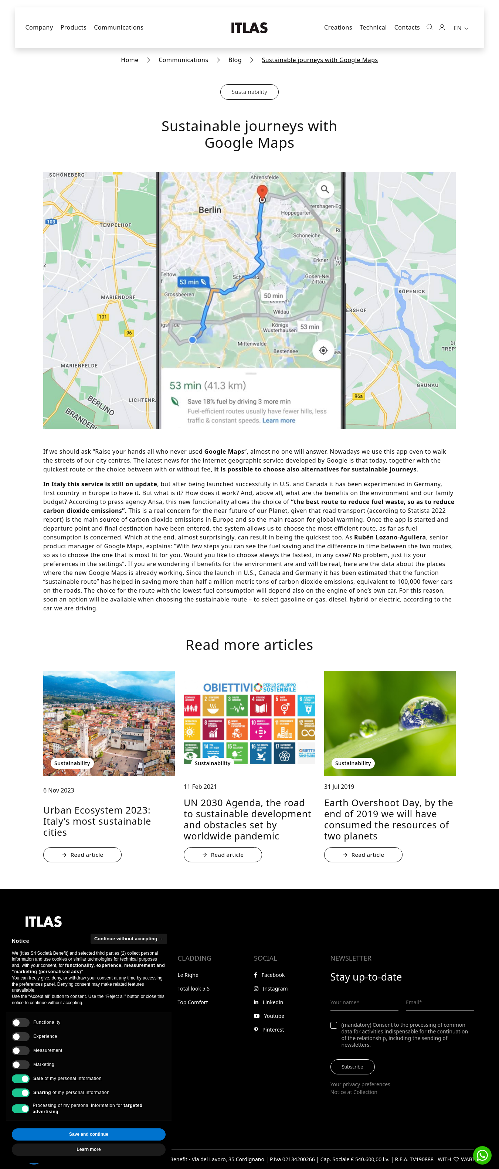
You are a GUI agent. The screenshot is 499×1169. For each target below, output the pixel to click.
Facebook (269, 974)
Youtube (269, 1015)
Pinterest (269, 1029)
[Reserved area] (442, 27)
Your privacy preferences (360, 1084)
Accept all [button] (128, 1145)
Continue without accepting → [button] (128, 949)
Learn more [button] (89, 1160)
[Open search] (429, 27)
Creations (338, 27)
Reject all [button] (50, 1145)
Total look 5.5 (194, 988)
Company (39, 27)
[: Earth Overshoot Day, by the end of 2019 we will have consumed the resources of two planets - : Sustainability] (390, 723)
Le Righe (188, 974)
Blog (235, 60)
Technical (373, 27)
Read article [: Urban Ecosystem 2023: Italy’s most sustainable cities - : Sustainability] (82, 854)
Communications (118, 27)
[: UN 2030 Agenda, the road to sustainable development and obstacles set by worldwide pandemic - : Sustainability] (249, 723)
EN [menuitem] (458, 28)
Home (130, 60)
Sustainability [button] (249, 91)
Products (74, 27)
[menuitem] (461, 28)
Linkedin (269, 1002)
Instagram (271, 988)
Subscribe (352, 1066)
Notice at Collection (354, 1091)
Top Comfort (193, 1002)
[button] (482, 1155)
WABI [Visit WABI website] (467, 1159)
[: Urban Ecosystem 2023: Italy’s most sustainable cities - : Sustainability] (109, 723)
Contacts (407, 27)
